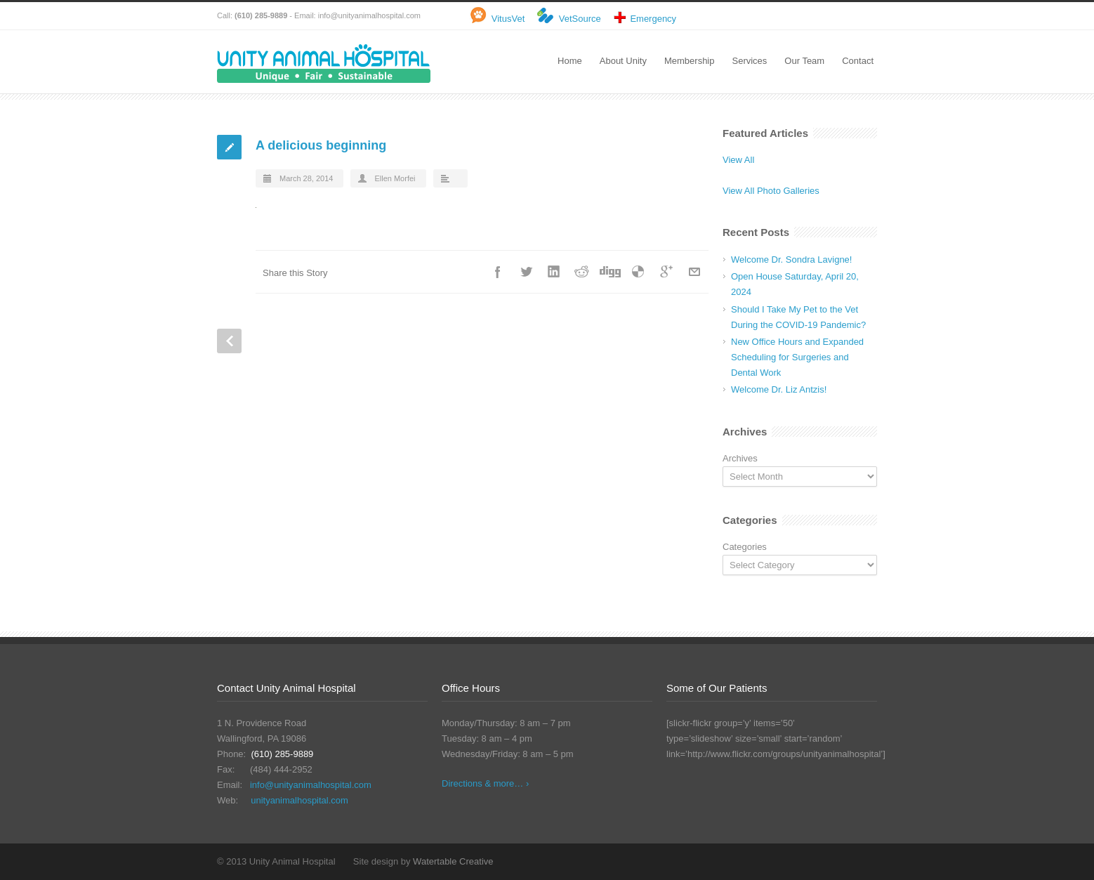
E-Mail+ (694, 272)
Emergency (653, 18)
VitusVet (508, 18)
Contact (858, 60)
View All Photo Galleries (771, 190)
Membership (689, 60)
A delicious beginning (321, 145)
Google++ (666, 272)
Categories (745, 546)
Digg (610, 272)
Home (570, 60)
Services (749, 60)
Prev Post (229, 341)
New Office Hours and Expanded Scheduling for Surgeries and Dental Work (797, 357)
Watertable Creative (453, 861)
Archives (740, 458)
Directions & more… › (485, 783)
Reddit (582, 272)
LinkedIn (554, 272)
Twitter (526, 272)
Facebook (498, 272)
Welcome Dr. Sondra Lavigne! (791, 259)
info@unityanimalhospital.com (369, 15)
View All (738, 160)
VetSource (580, 18)
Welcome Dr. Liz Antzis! (778, 389)
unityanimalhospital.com (299, 800)
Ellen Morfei (394, 178)
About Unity (623, 60)
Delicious (638, 272)
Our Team (804, 60)
